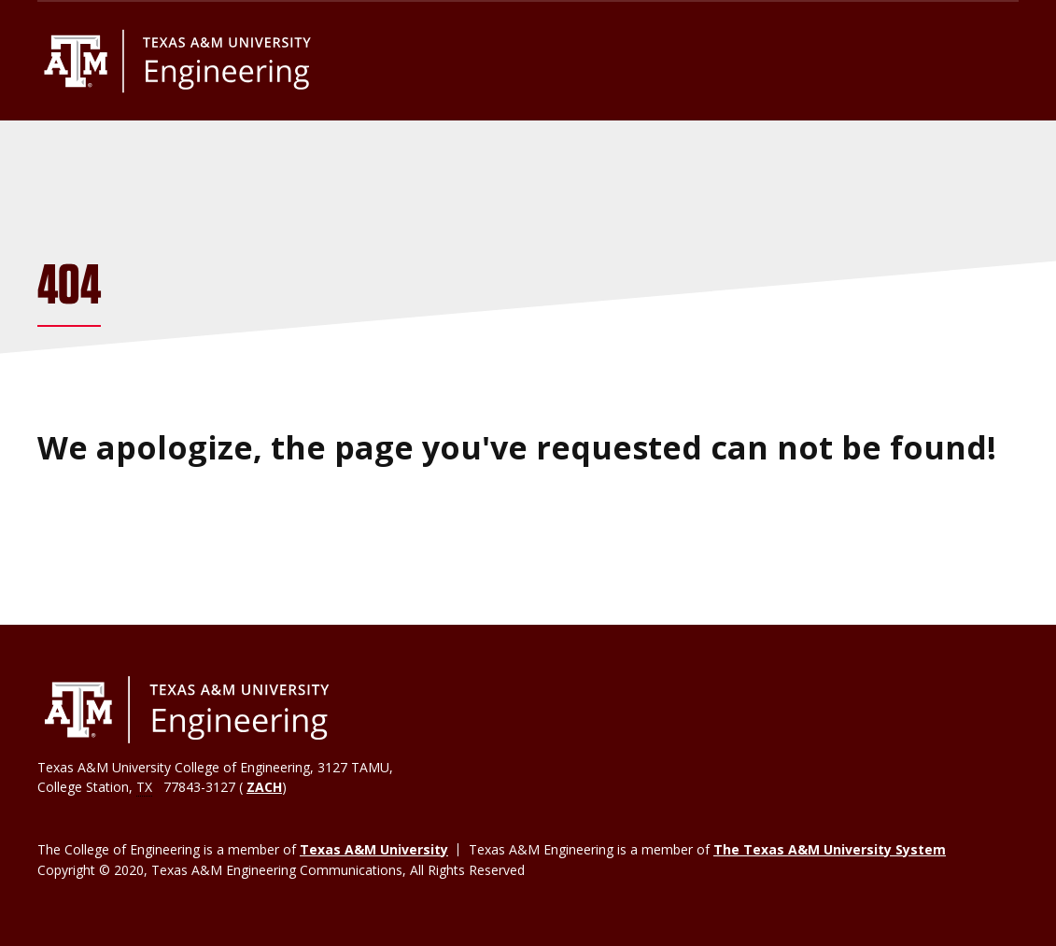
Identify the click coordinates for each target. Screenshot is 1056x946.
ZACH (264, 787)
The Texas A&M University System (829, 849)
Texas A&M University (374, 849)
